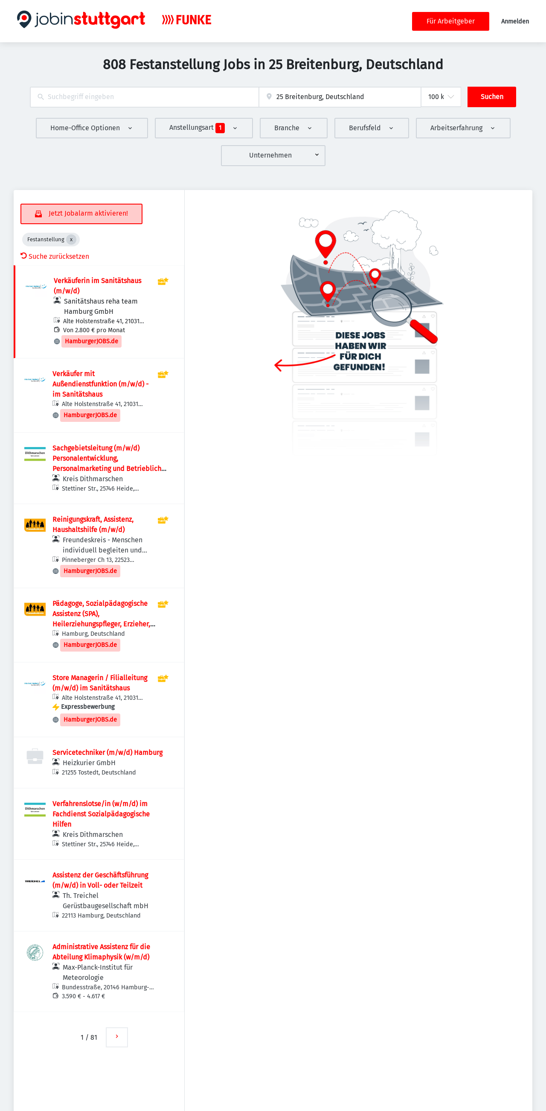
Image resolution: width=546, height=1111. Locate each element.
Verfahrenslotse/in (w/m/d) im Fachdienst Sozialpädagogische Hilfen (101, 814)
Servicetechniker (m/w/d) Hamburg (107, 752)
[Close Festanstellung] (71, 239)
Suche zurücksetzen (54, 256)
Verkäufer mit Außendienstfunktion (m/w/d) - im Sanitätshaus (100, 384)
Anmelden (515, 21)
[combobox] (144, 97)
